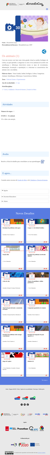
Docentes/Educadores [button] (9, 196)
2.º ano (18, 83)
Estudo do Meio (31, 89)
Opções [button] (5, 190)
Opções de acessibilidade (26, 389)
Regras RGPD (12, 389)
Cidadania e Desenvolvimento (17, 89)
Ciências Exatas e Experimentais (15, 79)
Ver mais (44, 380)
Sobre (7, 389)
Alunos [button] (5, 201)
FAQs (18, 389)
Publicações (41, 389)
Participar (35, 389)
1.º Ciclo (4, 89)
